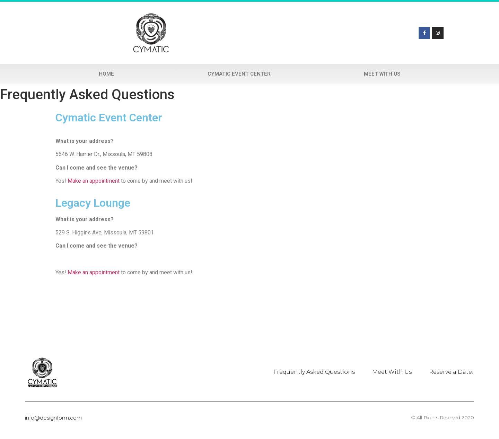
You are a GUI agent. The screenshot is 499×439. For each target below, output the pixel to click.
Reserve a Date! (451, 372)
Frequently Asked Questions (314, 372)
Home (106, 74)
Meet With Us (382, 74)
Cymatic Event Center (239, 74)
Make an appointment (94, 181)
